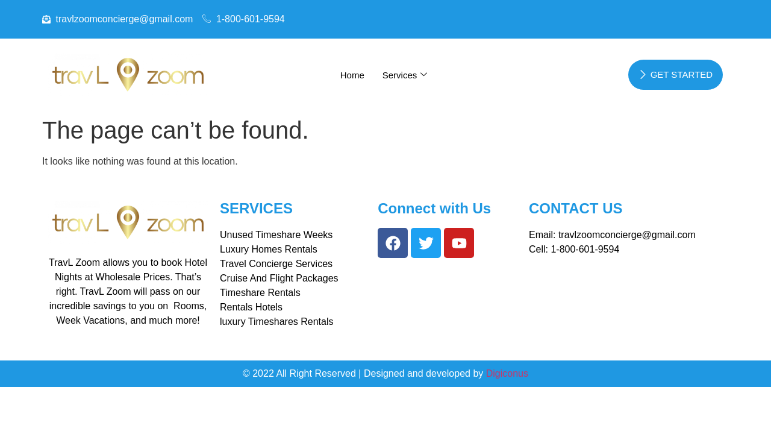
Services (405, 75)
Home (352, 75)
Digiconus (507, 373)
